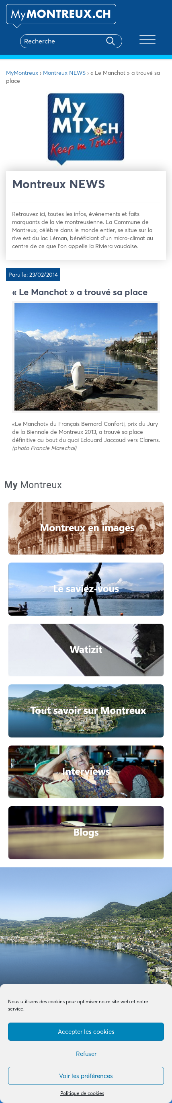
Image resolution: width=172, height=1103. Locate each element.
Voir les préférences (86, 1076)
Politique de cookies (82, 1093)
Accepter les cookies (86, 1031)
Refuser (86, 1054)
